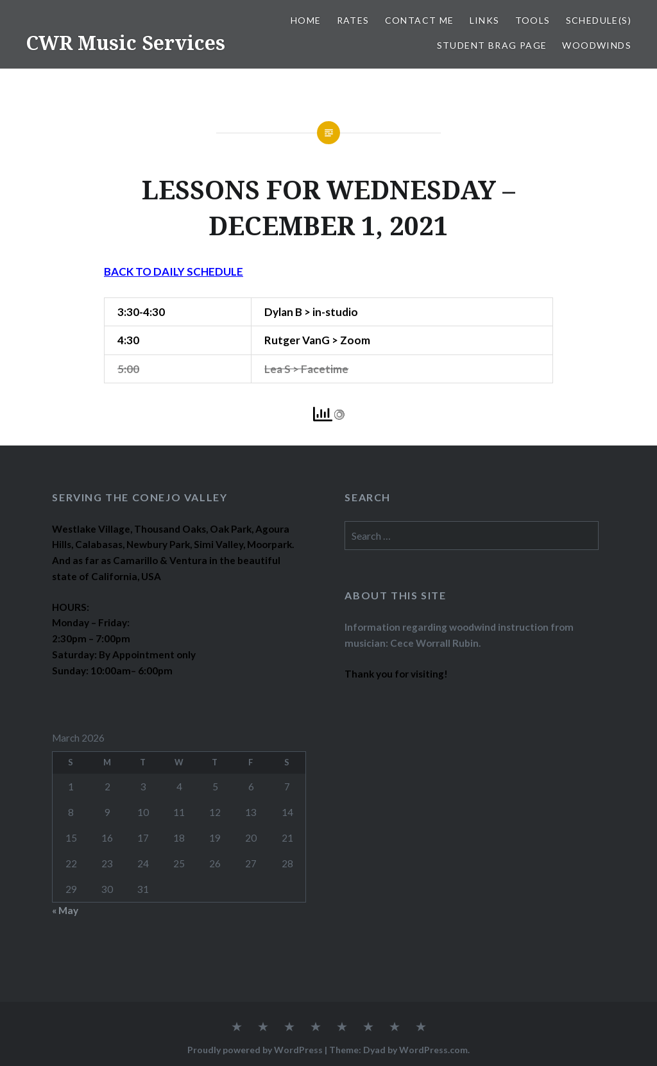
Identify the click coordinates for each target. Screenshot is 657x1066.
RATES (353, 20)
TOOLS (532, 20)
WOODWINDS (596, 45)
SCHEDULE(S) (598, 20)
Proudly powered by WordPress (255, 1049)
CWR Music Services (125, 42)
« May (65, 910)
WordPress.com (433, 1049)
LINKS (485, 20)
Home (306, 20)
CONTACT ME (419, 20)
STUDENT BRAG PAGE (492, 45)
